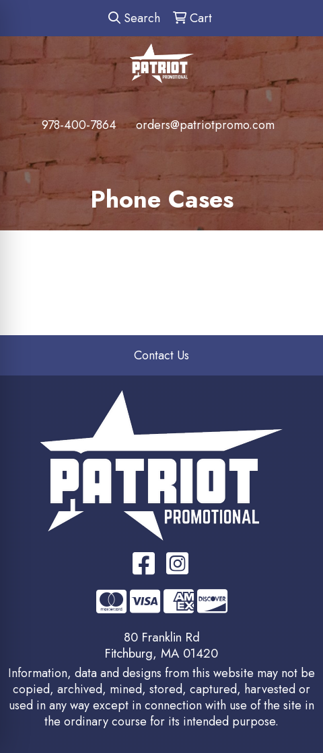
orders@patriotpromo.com (205, 125)
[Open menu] (296, 152)
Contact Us (161, 355)
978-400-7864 (79, 125)
